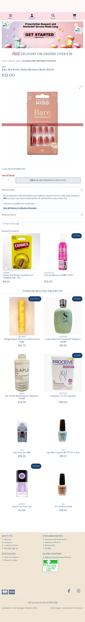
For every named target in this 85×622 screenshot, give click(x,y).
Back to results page (12, 224)
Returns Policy (49, 545)
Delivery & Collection (51, 542)
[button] (80, 87)
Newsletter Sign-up (10, 548)
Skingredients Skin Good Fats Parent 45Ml (22, 340)
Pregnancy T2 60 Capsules (63, 396)
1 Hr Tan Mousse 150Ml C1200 (58, 275)
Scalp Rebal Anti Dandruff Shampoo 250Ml (63, 340)
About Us (6, 539)
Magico (59, 608)
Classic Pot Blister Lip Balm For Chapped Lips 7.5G (18, 276)
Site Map (47, 548)
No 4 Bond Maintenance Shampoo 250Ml (21, 397)
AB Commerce (77, 608)
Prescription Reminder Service (55, 539)
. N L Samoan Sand (63, 506)
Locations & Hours (10, 545)
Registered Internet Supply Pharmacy (57, 557)
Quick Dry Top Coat (22, 506)
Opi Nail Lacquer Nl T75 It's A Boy (63, 452)
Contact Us (7, 542)
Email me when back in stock (48, 180)
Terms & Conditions (10, 557)
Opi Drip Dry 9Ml (21, 452)
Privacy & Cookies (9, 560)
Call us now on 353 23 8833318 (42, 602)
